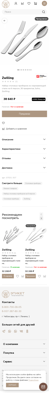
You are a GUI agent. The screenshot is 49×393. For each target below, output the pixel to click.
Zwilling (27, 199)
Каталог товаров (10, 188)
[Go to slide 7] (29, 69)
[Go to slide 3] (21, 69)
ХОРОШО (12, 385)
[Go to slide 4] (23, 69)
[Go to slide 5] (25, 69)
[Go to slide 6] (27, 69)
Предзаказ (24, 113)
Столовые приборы (33, 183)
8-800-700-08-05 (11, 307)
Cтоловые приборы (11, 199)
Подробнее (33, 380)
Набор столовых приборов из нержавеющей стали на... (11, 259)
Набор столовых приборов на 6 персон (19, 194)
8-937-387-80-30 (11, 311)
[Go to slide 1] (18, 69)
